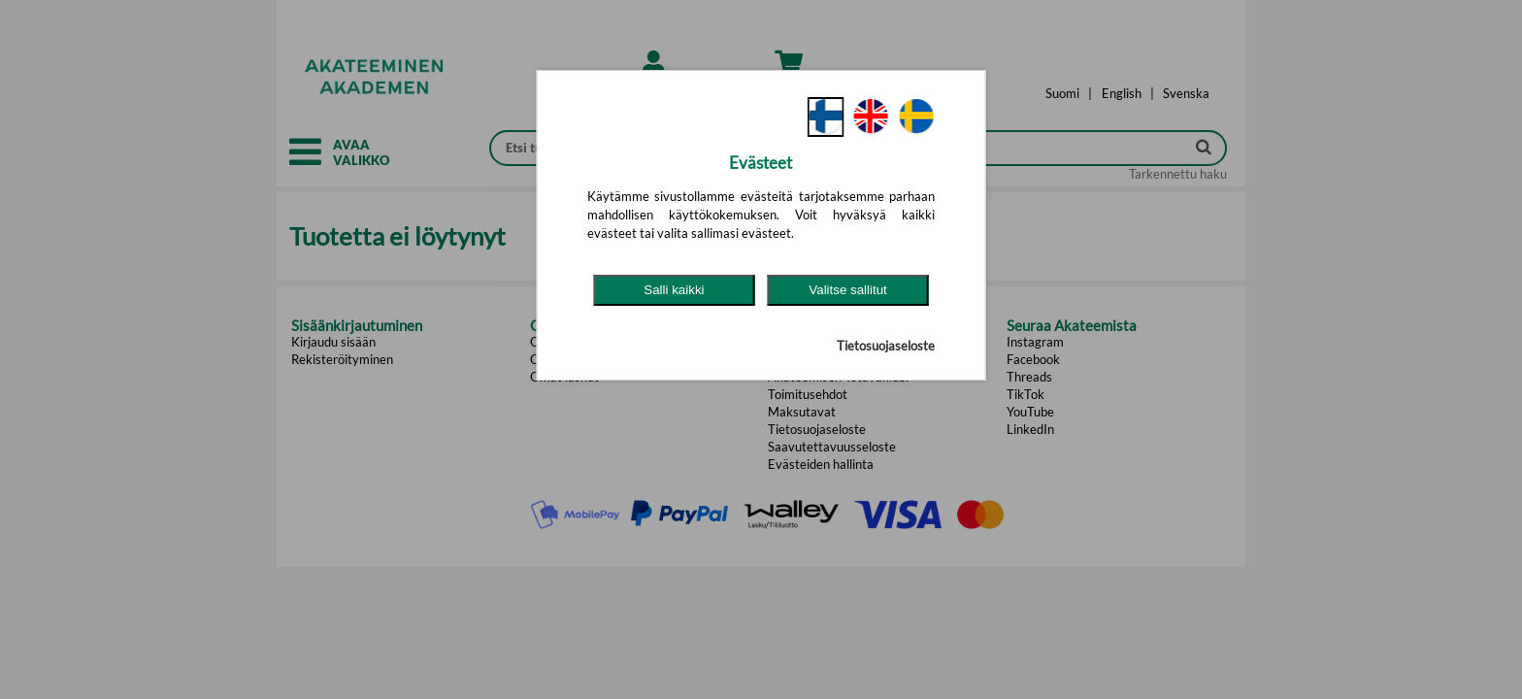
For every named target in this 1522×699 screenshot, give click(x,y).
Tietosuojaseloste (886, 345)
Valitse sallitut (848, 290)
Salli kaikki (674, 290)
